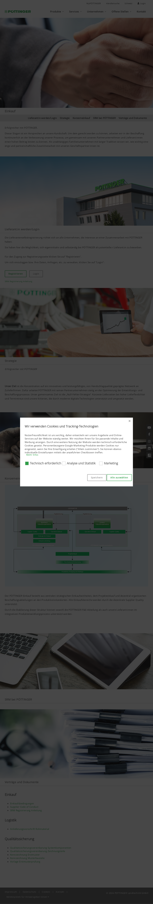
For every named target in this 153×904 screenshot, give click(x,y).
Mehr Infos (32, 454)
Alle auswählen (119, 477)
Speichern (97, 477)
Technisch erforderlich (45, 463)
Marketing (111, 463)
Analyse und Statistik (81, 463)
